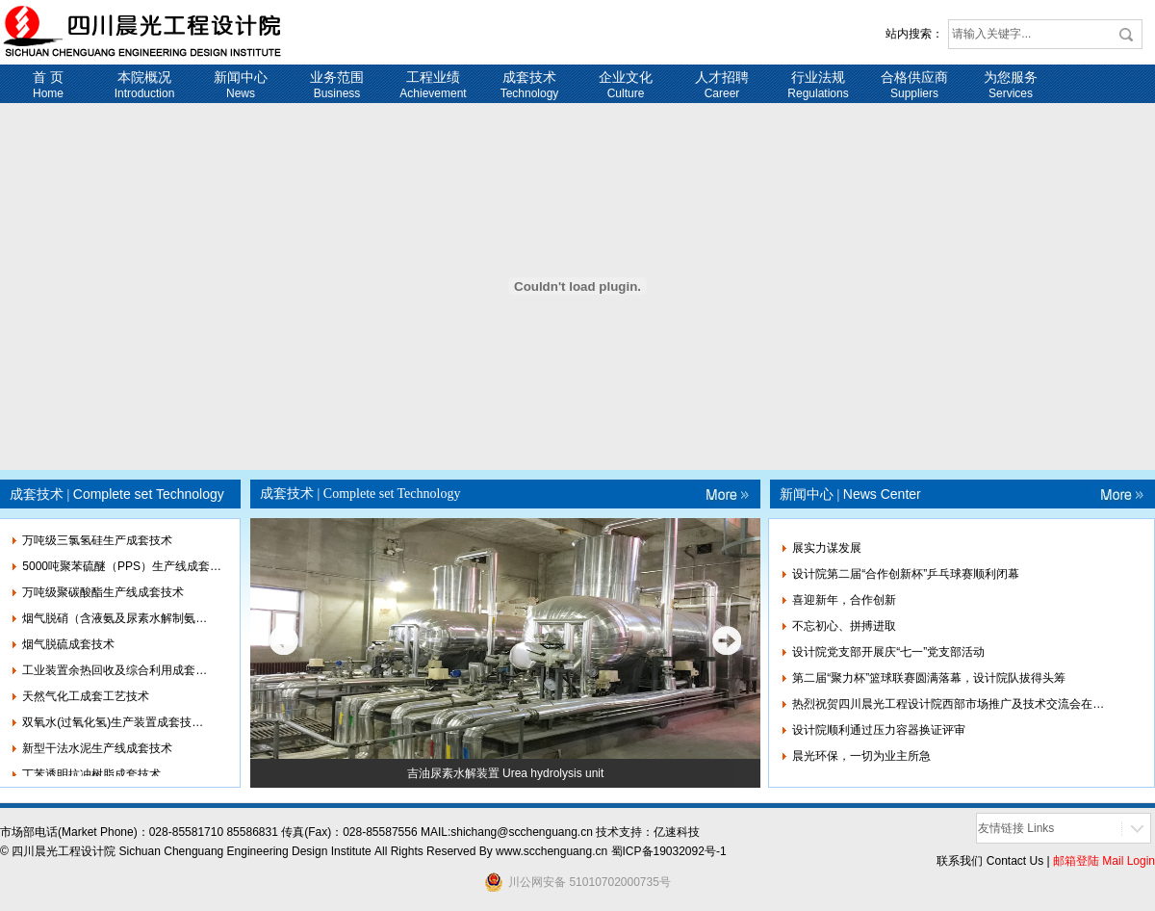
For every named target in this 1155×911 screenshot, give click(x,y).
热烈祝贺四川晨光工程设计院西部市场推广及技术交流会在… (948, 704)
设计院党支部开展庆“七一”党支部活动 (888, 652)
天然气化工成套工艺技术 (85, 701)
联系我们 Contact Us (990, 861)
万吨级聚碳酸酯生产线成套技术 (103, 597)
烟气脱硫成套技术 (68, 649)
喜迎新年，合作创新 (844, 600)
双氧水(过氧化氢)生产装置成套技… (112, 727)
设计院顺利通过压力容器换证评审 (878, 730)
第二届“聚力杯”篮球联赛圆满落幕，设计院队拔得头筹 (928, 678)
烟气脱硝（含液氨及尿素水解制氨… (114, 623)
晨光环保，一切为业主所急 (861, 756)
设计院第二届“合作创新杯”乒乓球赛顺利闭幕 (905, 574)
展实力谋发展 (826, 548)
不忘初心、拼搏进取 (844, 626)
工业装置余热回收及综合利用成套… (114, 675)
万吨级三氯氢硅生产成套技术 (97, 545)
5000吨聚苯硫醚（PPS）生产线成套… (121, 571)
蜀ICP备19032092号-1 (669, 851)
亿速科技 (677, 832)
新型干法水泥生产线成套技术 (97, 753)
